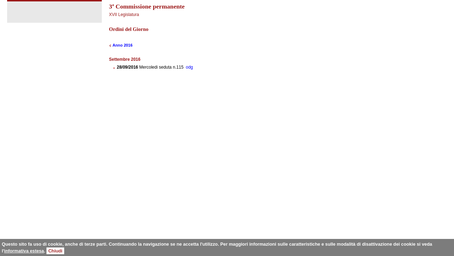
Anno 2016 (122, 45)
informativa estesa (24, 251)
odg (189, 67)
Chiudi (55, 251)
